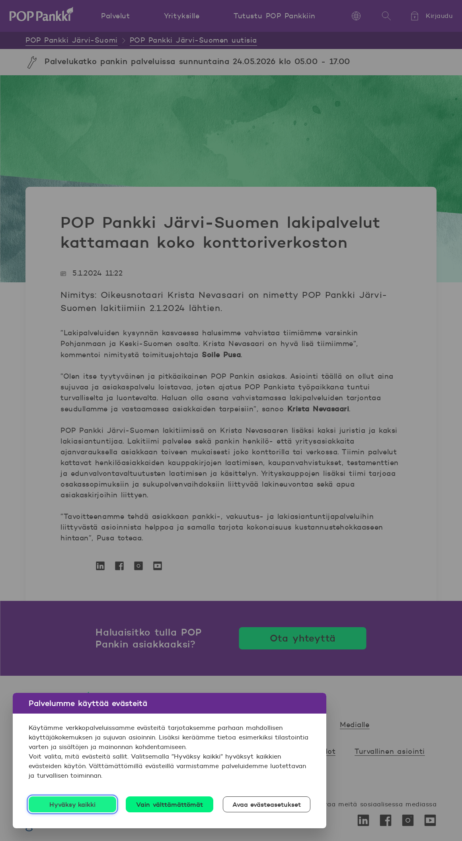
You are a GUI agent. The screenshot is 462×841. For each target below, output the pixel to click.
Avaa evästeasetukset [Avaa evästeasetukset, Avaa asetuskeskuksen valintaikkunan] (266, 804)
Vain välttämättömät (169, 804)
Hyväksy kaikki (72, 804)
